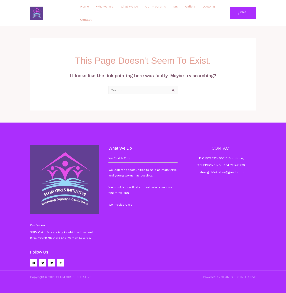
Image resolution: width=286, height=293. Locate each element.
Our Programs (151, 6)
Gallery (183, 6)
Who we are (102, 6)
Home (84, 6)
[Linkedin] (51, 263)
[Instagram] (60, 263)
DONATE (201, 6)
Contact (85, 19)
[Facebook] (33, 263)
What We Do (126, 6)
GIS (170, 6)
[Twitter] (42, 263)
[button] (242, 13)
